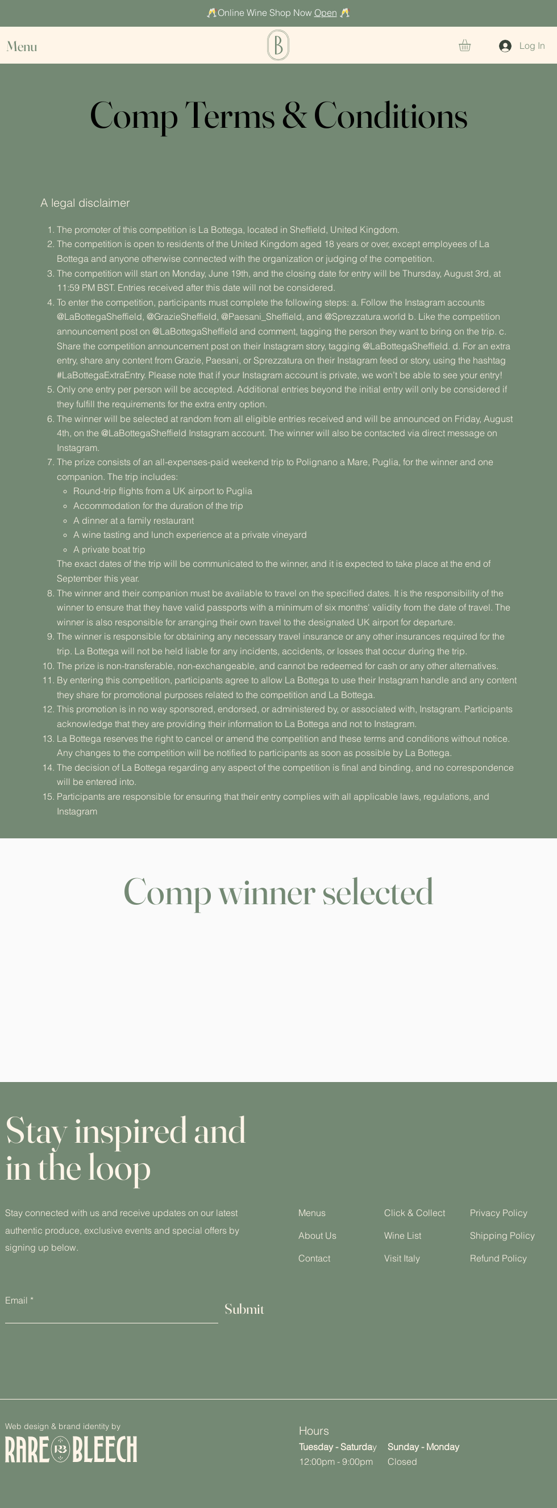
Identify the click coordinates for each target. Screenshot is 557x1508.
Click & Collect (414, 1212)
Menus (312, 1212)
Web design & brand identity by (62, 1426)
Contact (314, 1258)
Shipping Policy (502, 1235)
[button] (32, 46)
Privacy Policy (498, 1212)
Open (325, 12)
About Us (317, 1235)
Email (16, 1300)
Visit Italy (402, 1258)
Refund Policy (498, 1258)
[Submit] (244, 1309)
